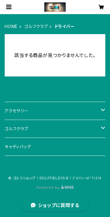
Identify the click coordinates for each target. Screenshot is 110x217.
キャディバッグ (18, 146)
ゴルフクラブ (36, 26)
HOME (11, 26)
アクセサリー (16, 110)
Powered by (55, 187)
